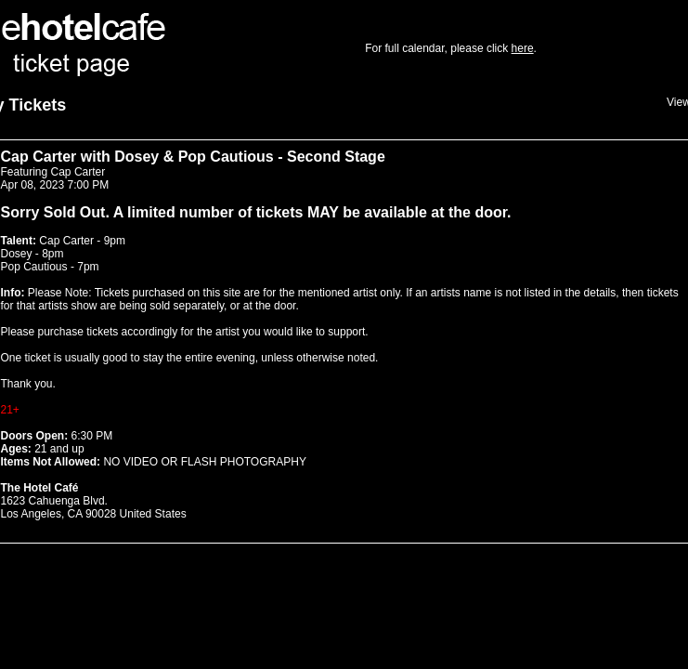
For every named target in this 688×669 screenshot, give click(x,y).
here (523, 48)
